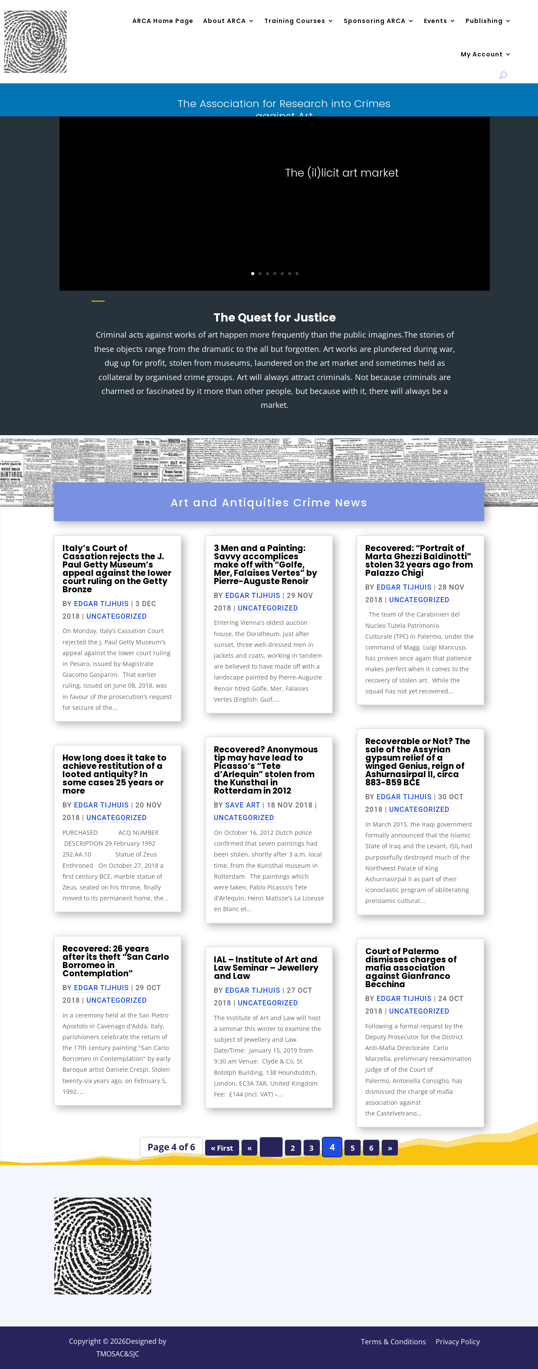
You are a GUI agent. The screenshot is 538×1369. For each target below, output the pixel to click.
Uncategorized (116, 616)
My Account (482, 54)
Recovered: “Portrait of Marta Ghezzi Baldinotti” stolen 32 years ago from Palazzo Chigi (419, 560)
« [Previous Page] (249, 1147)
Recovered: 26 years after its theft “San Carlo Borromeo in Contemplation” (115, 961)
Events (435, 20)
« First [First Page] (222, 1147)
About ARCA (224, 20)
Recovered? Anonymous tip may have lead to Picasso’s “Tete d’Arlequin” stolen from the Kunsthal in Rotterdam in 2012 (266, 770)
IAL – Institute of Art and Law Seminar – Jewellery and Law (266, 968)
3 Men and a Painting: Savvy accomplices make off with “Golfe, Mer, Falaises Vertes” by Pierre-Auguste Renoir (265, 564)
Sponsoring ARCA (375, 20)
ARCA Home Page (163, 20)
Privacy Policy (458, 1342)
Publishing (484, 20)
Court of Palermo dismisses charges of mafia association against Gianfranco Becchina (411, 967)
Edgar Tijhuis (101, 604)
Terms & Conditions (393, 1342)
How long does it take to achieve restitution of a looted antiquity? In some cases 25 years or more (114, 774)
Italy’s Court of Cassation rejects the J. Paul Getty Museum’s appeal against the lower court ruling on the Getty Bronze (116, 568)
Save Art (242, 805)
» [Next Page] (390, 1147)
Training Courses (294, 20)
